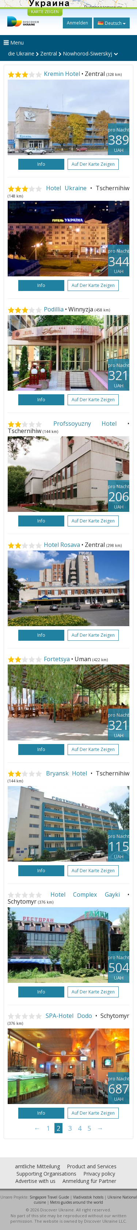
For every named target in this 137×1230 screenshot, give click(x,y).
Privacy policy (99, 1173)
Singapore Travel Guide (49, 1197)
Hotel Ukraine (66, 188)
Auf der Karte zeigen (93, 164)
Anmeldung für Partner (89, 1180)
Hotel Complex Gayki (85, 894)
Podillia (54, 309)
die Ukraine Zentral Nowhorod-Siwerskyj (63, 53)
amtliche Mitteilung (37, 1166)
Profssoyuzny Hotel (85, 423)
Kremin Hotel (62, 74)
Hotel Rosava (62, 545)
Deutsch (112, 23)
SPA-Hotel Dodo (69, 1016)
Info (41, 164)
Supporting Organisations (46, 1173)
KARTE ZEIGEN (45, 11)
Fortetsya (57, 659)
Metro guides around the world (76, 1202)
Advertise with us (35, 1180)
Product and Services (92, 1166)
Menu (14, 42)
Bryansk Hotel (66, 773)
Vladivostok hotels (88, 1197)
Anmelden (77, 23)
